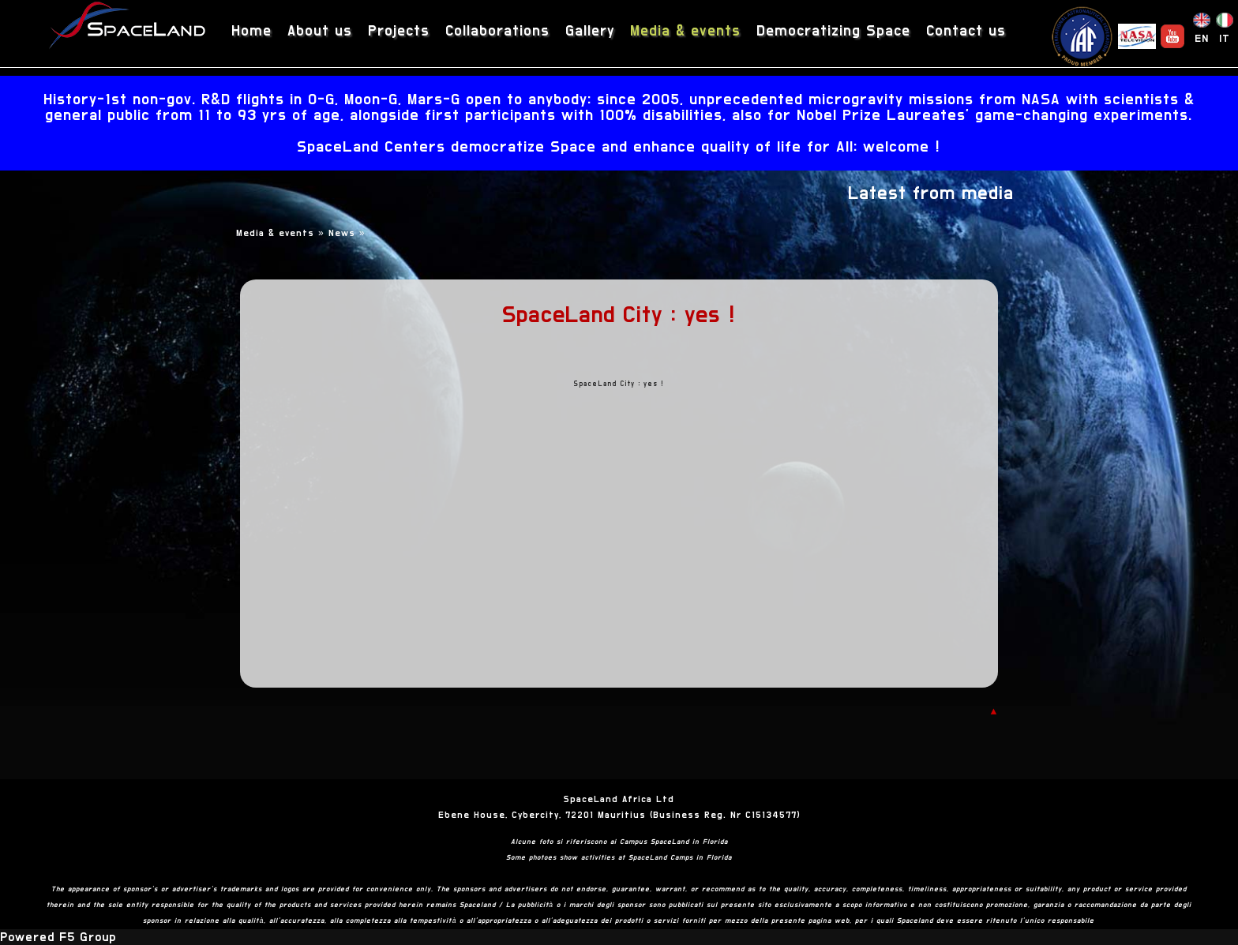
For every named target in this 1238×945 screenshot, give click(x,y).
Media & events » (282, 233)
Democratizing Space (833, 31)
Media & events (685, 31)
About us (319, 31)
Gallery (589, 31)
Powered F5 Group (58, 937)
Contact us (966, 31)
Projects (399, 31)
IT (1224, 38)
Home (251, 31)
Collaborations (497, 31)
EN (1202, 38)
